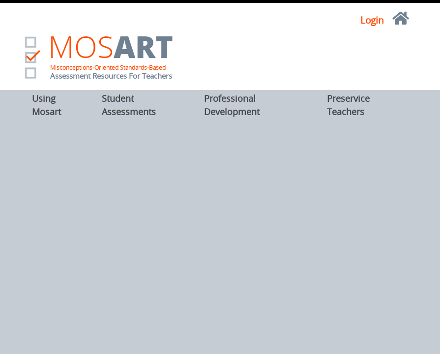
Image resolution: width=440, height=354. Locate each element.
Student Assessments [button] (129, 105)
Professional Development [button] (232, 105)
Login (372, 20)
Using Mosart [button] (46, 105)
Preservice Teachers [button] (348, 105)
